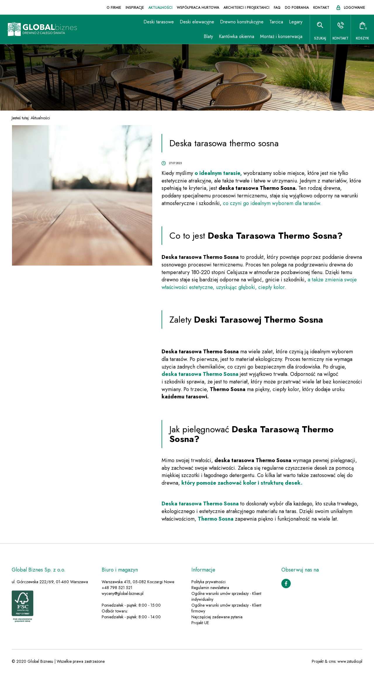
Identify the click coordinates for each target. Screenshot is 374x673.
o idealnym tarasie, (218, 173)
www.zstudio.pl (349, 661)
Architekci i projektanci (246, 7)
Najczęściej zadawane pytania (217, 617)
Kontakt (321, 7)
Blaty (208, 36)
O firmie (114, 7)
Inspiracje (135, 7)
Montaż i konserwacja (281, 36)
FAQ (277, 7)
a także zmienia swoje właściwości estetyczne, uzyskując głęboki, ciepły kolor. (259, 283)
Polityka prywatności (208, 582)
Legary (295, 21)
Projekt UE (200, 623)
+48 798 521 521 (117, 588)
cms (332, 661)
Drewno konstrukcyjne (242, 21)
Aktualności (160, 7)
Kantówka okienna (236, 36)
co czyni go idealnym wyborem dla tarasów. (272, 203)
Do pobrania (297, 7)
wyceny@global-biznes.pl (122, 593)
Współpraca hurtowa (198, 7)
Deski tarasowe (158, 21)
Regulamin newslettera (210, 588)
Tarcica (276, 21)
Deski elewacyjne (197, 21)
